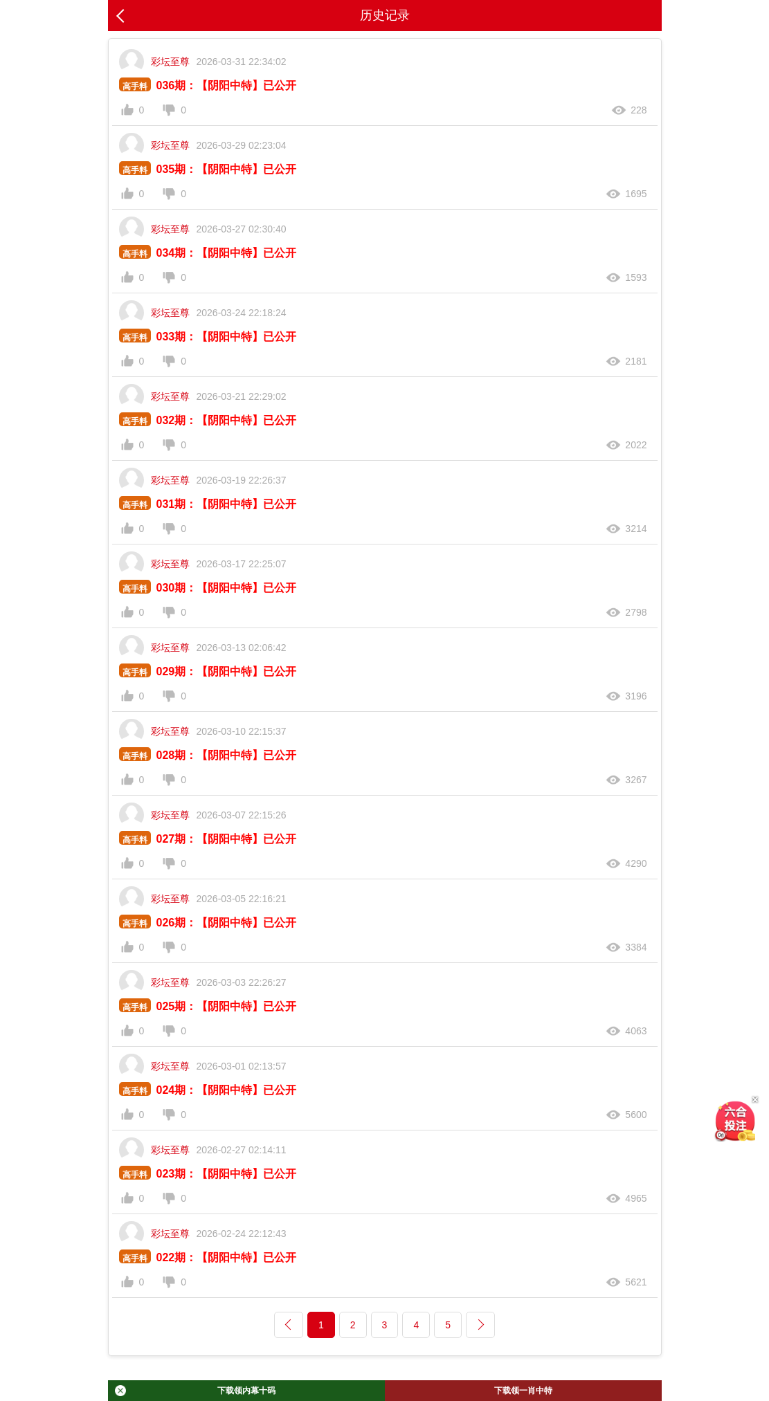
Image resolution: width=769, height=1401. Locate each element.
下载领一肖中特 (523, 1390)
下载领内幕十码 (195, 1390)
